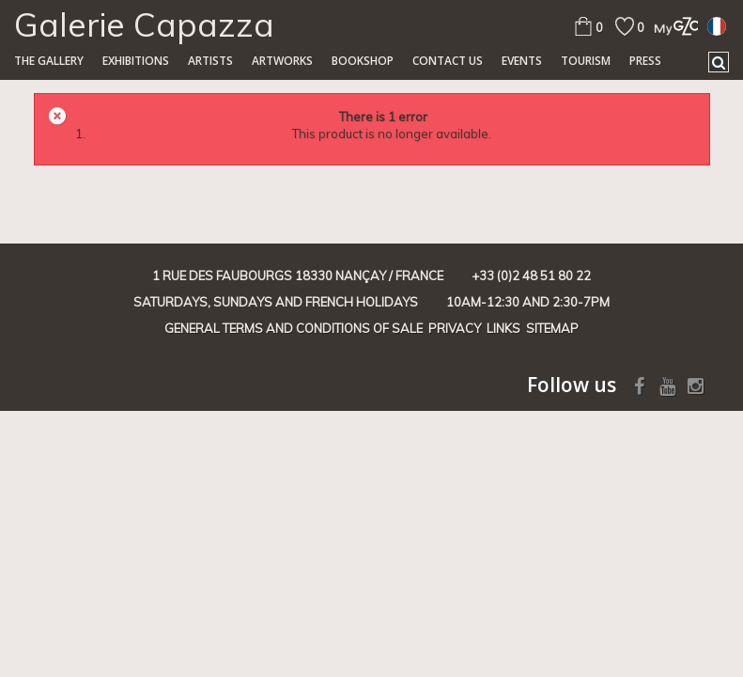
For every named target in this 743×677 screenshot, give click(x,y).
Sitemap (552, 328)
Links (503, 328)
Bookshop (363, 61)
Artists (210, 61)
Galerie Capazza (144, 24)
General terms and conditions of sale (293, 328)
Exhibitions (135, 61)
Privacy (454, 328)
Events (522, 61)
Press (645, 61)
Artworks (282, 61)
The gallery (49, 61)
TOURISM (586, 61)
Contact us (447, 61)
